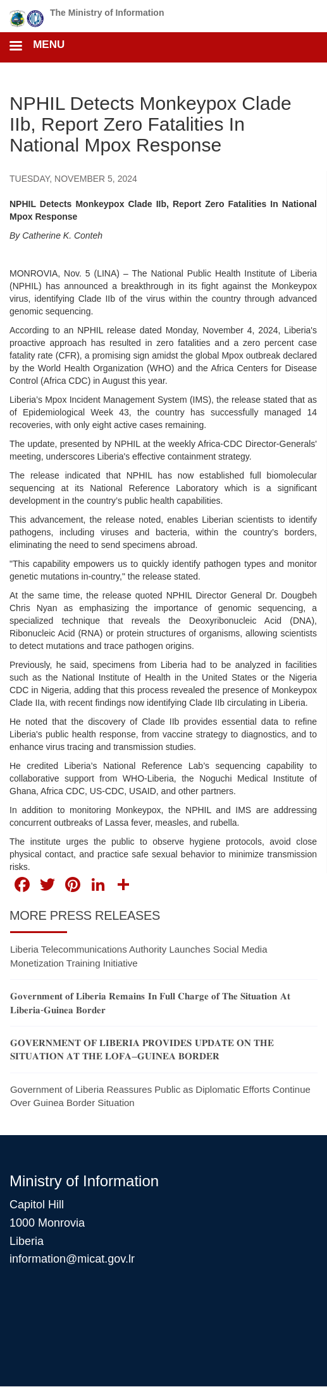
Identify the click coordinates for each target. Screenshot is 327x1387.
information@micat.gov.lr (72, 1259)
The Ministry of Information (107, 13)
